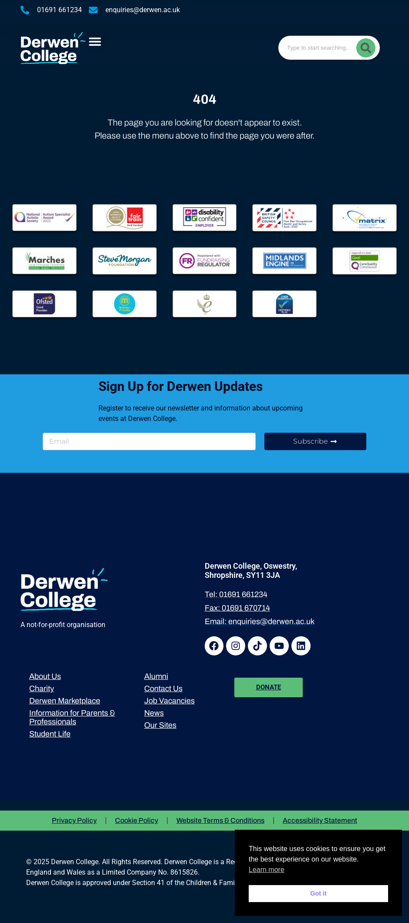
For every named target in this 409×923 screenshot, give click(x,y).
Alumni (156, 676)
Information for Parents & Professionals (72, 717)
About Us (45, 676)
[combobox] (329, 48)
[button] (95, 41)
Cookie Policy (136, 820)
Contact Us (163, 688)
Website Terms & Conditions (220, 820)
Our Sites (160, 725)
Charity (41, 688)
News (154, 713)
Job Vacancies (169, 700)
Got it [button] (318, 893)
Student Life (50, 734)
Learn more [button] (266, 869)
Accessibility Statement (320, 820)
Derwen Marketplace (64, 700)
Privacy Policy (74, 820)
